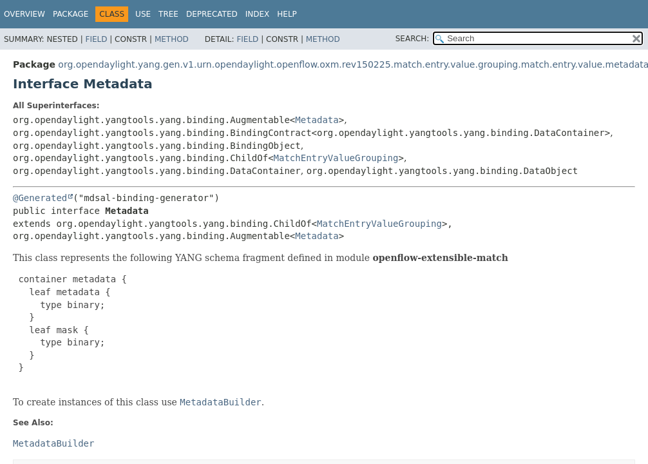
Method (172, 39)
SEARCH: (412, 38)
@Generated (40, 198)
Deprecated (212, 14)
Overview (24, 14)
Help (287, 14)
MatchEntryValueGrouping (336, 158)
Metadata (316, 120)
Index (257, 14)
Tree (168, 14)
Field (96, 39)
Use (143, 14)
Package (70, 14)
